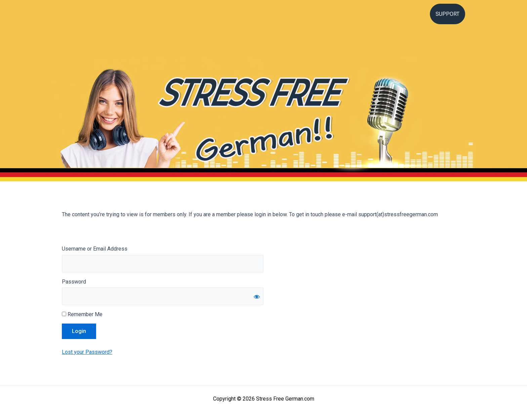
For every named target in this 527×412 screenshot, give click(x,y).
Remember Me (82, 314)
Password (74, 281)
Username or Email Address (94, 249)
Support (447, 14)
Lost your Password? (87, 352)
